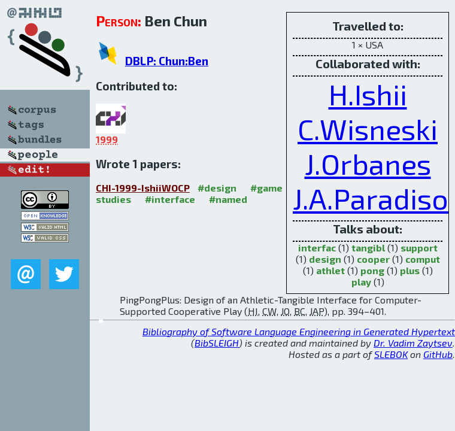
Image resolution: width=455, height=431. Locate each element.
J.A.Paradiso (370, 198)
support (419, 247)
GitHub (438, 354)
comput (422, 259)
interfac (317, 247)
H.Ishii (368, 94)
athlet (330, 270)
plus (410, 270)
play (361, 281)
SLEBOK (391, 354)
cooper (373, 259)
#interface (170, 199)
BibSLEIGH (217, 342)
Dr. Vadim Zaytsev (413, 342)
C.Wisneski (368, 128)
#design (217, 187)
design (325, 259)
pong (372, 270)
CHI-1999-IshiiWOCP (143, 187)
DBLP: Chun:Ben (166, 61)
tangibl (368, 247)
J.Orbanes (368, 163)
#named (228, 199)
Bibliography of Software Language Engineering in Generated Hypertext (298, 331)
